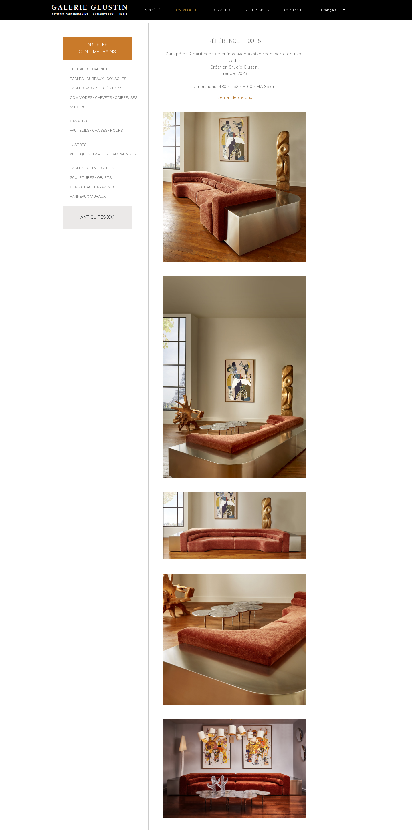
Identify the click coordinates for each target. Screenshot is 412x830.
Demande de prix (234, 97)
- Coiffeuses (125, 97)
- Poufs (115, 130)
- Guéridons (110, 88)
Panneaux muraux (88, 196)
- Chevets (102, 97)
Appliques (80, 154)
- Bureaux (94, 78)
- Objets (103, 177)
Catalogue (186, 10)
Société (153, 10)
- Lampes (99, 154)
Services (221, 10)
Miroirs (77, 107)
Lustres (78, 144)
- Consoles (115, 78)
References (257, 10)
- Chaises (98, 130)
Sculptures (82, 177)
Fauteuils (79, 130)
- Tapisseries (101, 168)
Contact (293, 10)
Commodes (81, 97)
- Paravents (103, 187)
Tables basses (84, 88)
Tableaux (79, 168)
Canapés (78, 121)
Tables (77, 78)
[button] (329, 10)
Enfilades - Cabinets (90, 69)
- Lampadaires (122, 154)
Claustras (80, 187)
